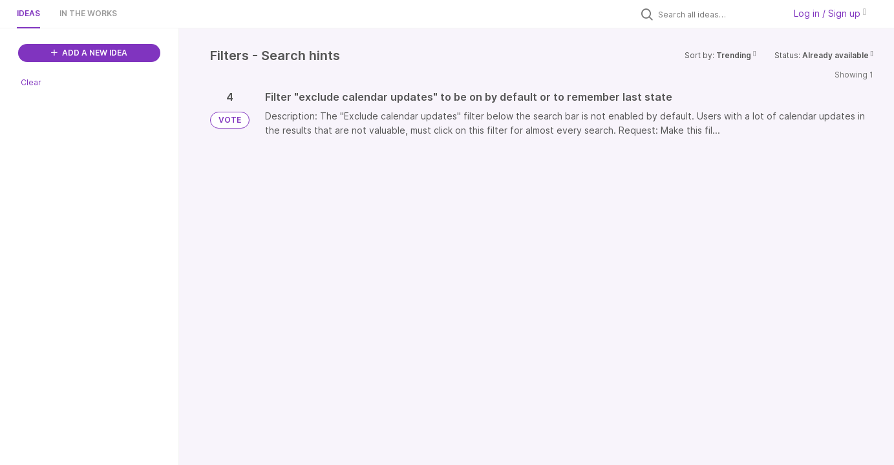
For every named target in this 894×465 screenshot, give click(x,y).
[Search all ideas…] (718, 14)
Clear (31, 82)
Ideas (28, 13)
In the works (88, 13)
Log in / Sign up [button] (830, 13)
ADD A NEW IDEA (89, 52)
